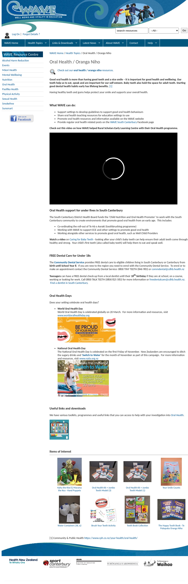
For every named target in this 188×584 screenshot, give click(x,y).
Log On (16, 34)
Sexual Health (9, 99)
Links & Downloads (62, 43)
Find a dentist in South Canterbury (69, 283)
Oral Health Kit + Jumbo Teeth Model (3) (103, 487)
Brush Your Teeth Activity (103, 524)
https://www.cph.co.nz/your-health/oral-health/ (110, 538)
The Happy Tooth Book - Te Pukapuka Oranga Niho (171, 525)
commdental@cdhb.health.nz (168, 269)
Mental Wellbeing (12, 75)
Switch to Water (91, 355)
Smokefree (8, 103)
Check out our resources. (85, 70)
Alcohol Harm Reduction (15, 60)
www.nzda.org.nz (89, 358)
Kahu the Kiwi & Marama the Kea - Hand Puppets (70, 487)
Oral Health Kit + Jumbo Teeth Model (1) (137, 487)
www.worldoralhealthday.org (74, 315)
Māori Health (9, 70)
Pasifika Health (10, 89)
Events (5, 65)
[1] (110, 86)
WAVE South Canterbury (123, 122)
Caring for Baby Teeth (81, 239)
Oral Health (8, 84)
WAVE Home (11, 43)
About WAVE (113, 43)
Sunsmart (7, 108)
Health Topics (35, 43)
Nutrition (7, 79)
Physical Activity (11, 94)
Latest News (89, 43)
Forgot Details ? (31, 34)
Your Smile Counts (171, 486)
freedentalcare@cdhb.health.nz (167, 279)
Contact (133, 43)
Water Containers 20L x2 (70, 524)
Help (150, 43)
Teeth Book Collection (137, 524)
